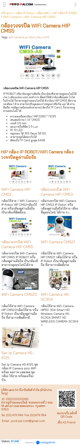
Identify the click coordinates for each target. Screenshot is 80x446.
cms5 (45, 37)
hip (39, 37)
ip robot (30, 37)
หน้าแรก (6, 13)
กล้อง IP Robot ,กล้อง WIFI (32, 13)
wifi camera (16, 37)
